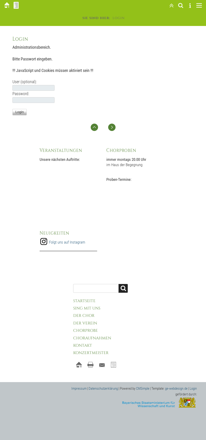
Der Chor (84, 315)
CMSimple (142, 388)
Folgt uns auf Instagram (67, 242)
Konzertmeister (91, 352)
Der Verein (85, 323)
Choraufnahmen (92, 338)
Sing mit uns (86, 308)
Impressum (79, 388)
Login (193, 388)
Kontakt (82, 345)
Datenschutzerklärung (103, 388)
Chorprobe (85, 330)
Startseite (84, 301)
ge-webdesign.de (176, 388)
